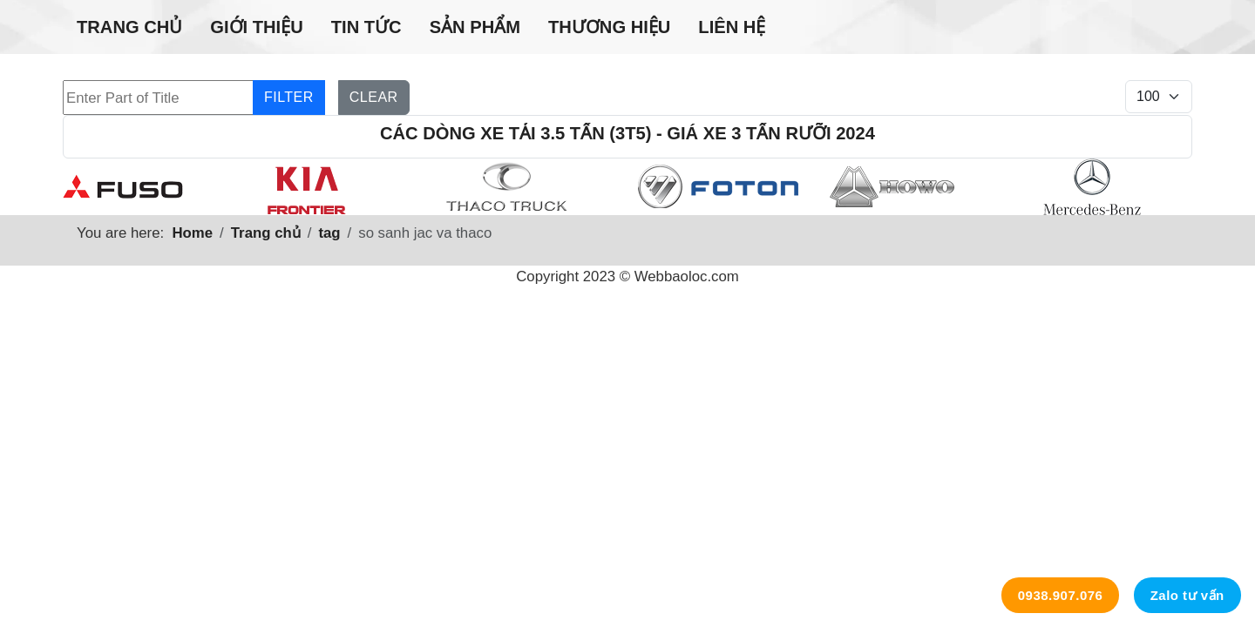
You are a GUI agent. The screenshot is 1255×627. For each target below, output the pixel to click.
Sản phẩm (475, 27)
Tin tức (366, 27)
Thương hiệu (609, 27)
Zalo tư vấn (1187, 595)
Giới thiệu (256, 27)
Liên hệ (731, 27)
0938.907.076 (1060, 595)
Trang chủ (129, 27)
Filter (289, 97)
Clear (373, 97)
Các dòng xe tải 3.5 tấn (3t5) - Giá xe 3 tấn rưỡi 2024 (627, 133)
